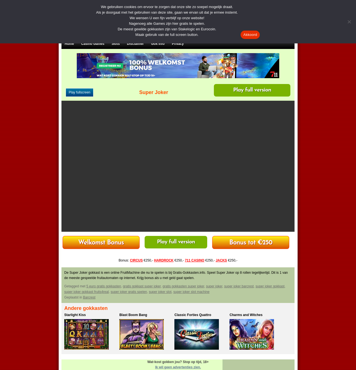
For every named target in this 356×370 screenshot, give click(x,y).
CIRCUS (136, 260)
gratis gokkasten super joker (183, 286)
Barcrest (89, 297)
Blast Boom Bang (133, 315)
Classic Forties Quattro (192, 315)
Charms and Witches (246, 315)
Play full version (252, 90)
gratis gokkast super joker (142, 286)
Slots (116, 44)
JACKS (221, 260)
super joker (214, 286)
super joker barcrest (239, 286)
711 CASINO (194, 260)
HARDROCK (164, 260)
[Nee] (349, 21)
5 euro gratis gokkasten (103, 286)
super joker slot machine (191, 292)
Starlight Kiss (75, 315)
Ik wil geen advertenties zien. (178, 367)
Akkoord (250, 35)
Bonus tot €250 (250, 243)
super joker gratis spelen (129, 292)
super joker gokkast (270, 286)
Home (69, 44)
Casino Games (92, 44)
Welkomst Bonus (101, 243)
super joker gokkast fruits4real (86, 292)
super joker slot (160, 292)
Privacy (178, 44)
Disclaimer (135, 44)
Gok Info (158, 44)
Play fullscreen (79, 92)
